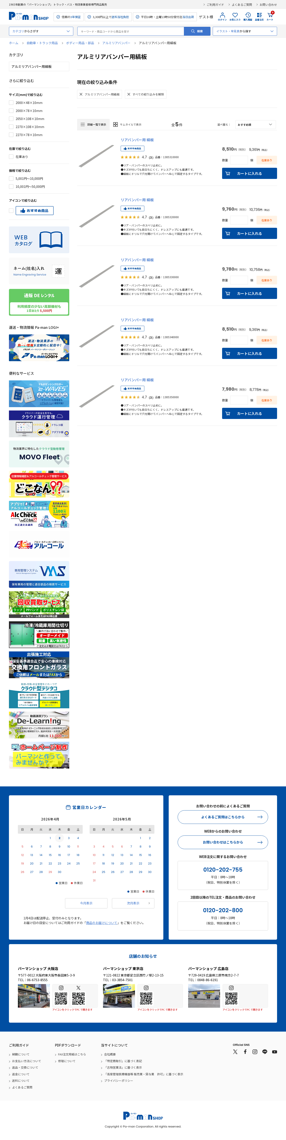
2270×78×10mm (29, 135)
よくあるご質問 (242, 4)
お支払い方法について (26, 1061)
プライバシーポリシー (118, 1080)
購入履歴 (247, 19)
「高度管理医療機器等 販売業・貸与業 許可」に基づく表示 (143, 1074)
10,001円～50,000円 (30, 186)
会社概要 (110, 1054)
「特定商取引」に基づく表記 (123, 1061)
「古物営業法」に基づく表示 (123, 1067)
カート (270, 16)
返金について (20, 1074)
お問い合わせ (268, 4)
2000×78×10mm (29, 110)
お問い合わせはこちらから (223, 842)
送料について (20, 1080)
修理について (67, 1061)
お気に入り (235, 19)
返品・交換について (25, 1067)
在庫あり (22, 156)
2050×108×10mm (30, 118)
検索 (200, 31)
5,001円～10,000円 (29, 178)
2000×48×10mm (29, 102)
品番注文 (259, 19)
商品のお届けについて (101, 922)
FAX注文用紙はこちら (72, 1054)
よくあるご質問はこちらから (223, 817)
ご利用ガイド (215, 4)
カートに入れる (249, 173)
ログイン (222, 19)
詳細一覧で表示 (96, 124)
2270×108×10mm (30, 126)
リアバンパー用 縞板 (137, 139)
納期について (20, 1054)
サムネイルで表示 (130, 124)
